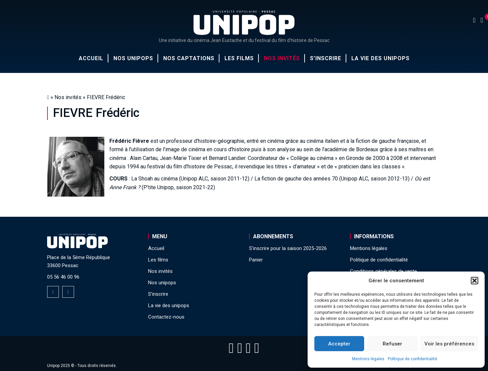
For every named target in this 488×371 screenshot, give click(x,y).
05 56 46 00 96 (63, 277)
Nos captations (188, 58)
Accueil (91, 58)
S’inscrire (325, 58)
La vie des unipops (380, 58)
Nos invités (282, 58)
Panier (256, 260)
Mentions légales (368, 359)
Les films (239, 58)
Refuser (392, 344)
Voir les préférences (449, 344)
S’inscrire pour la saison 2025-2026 (288, 248)
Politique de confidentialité (412, 359)
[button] (474, 280)
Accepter (339, 344)
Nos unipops (133, 58)
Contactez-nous (166, 317)
